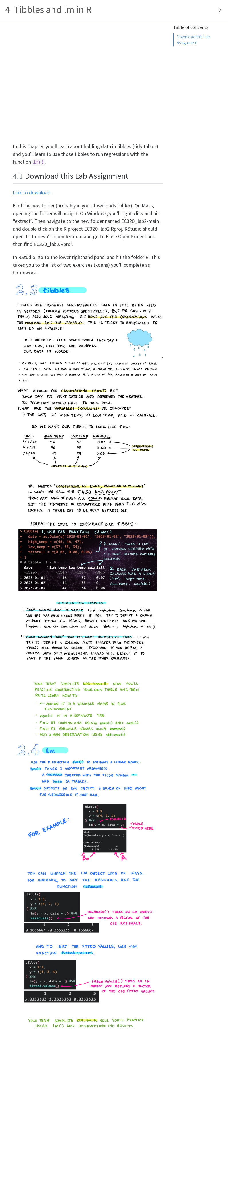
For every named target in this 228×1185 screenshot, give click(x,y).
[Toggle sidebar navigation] (114, 10)
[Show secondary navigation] (218, 10)
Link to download (31, 192)
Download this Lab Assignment (193, 39)
